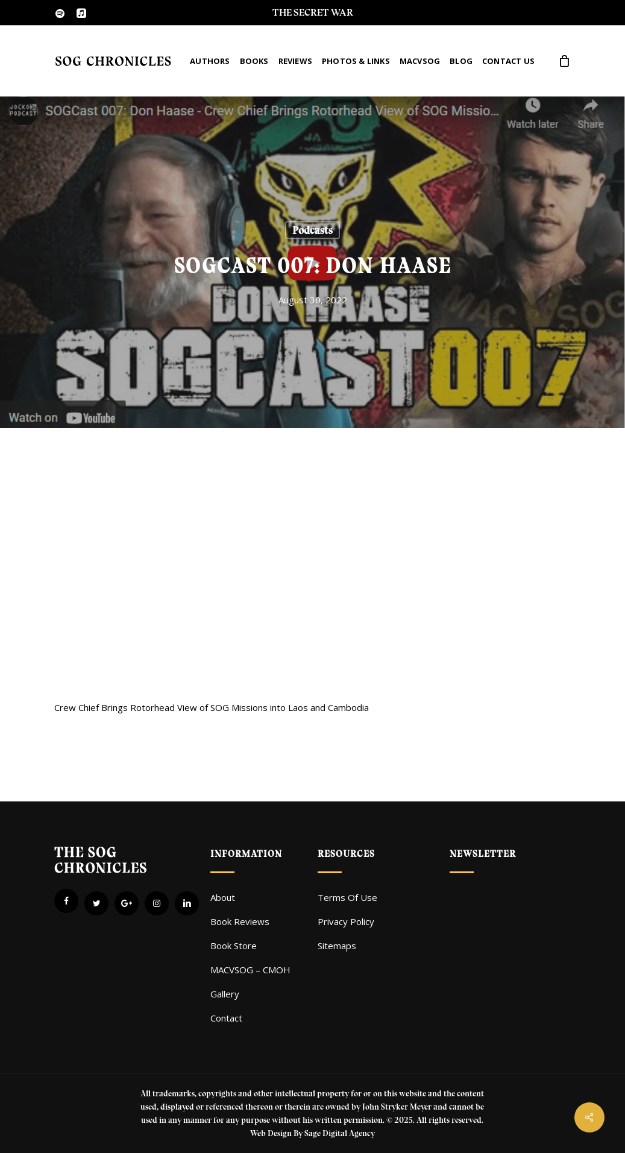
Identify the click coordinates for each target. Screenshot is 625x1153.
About (222, 897)
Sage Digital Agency (339, 1133)
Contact (226, 1018)
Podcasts (312, 230)
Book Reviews (239, 921)
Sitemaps (337, 946)
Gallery (224, 994)
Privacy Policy (346, 921)
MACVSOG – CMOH (250, 970)
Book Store (233, 946)
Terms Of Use (347, 897)
